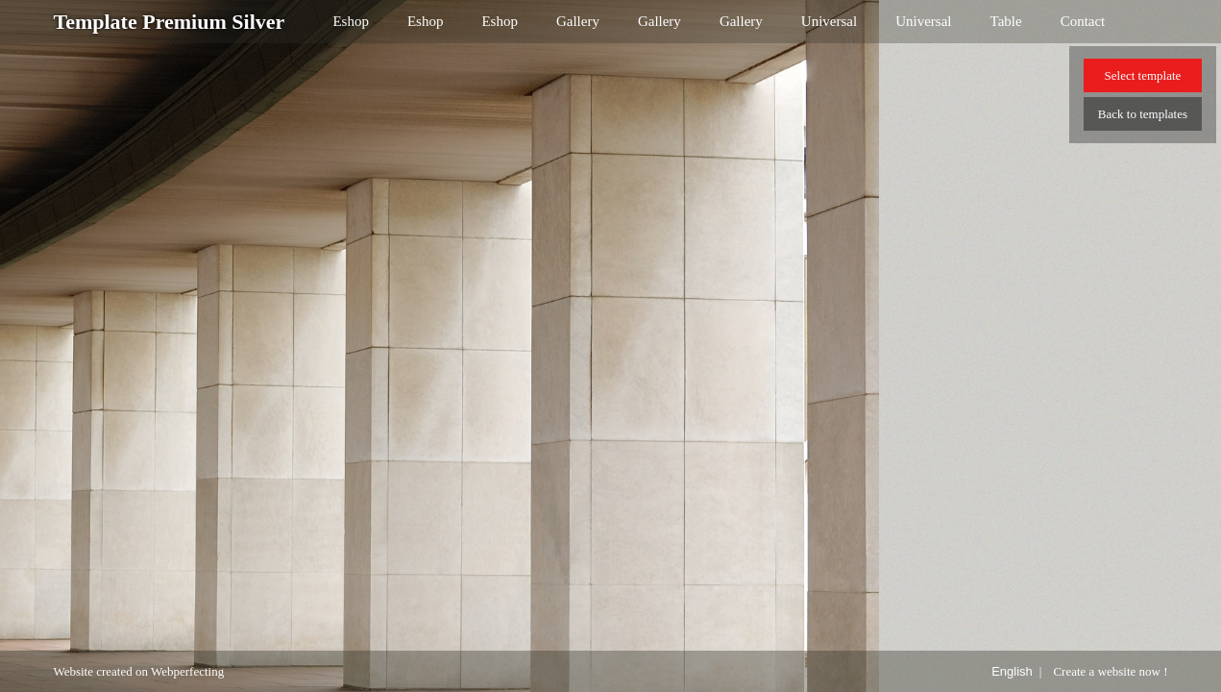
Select (1143, 75)
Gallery (577, 21)
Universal (829, 21)
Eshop (350, 21)
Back (1142, 114)
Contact (1083, 21)
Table (1006, 21)
